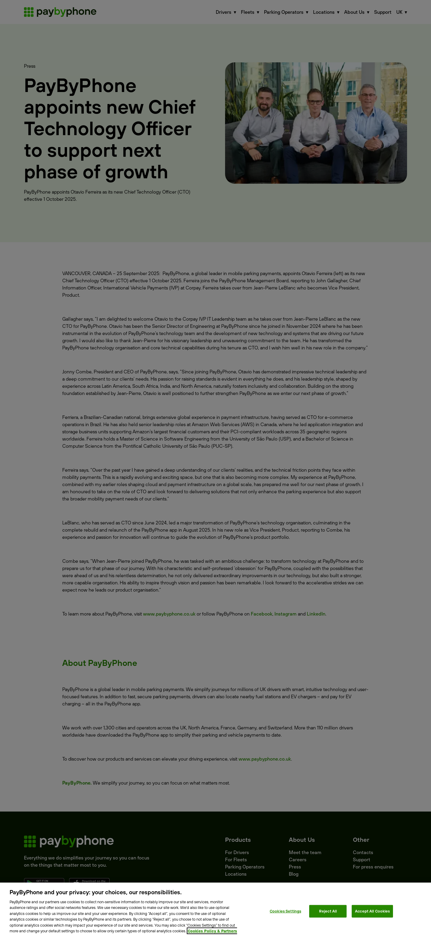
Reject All (328, 911)
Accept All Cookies (372, 911)
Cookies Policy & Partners (212, 930)
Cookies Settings (285, 911)
